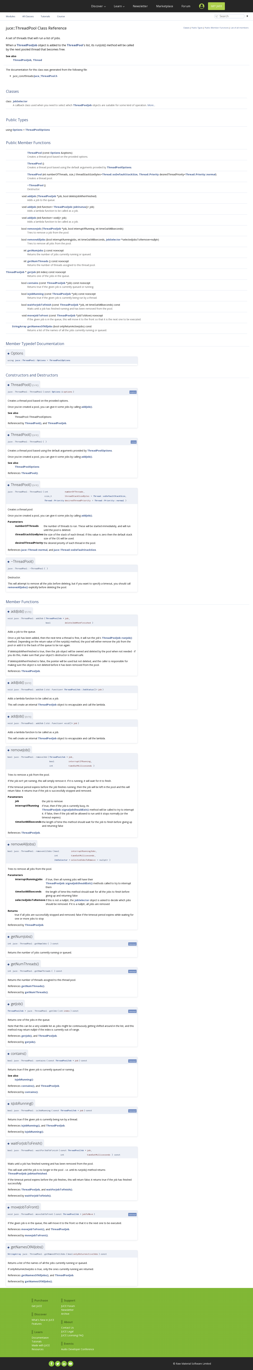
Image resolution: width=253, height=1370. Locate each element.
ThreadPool (75, 45)
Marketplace (164, 6)
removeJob (34, 228)
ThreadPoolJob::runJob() (117, 637)
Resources (38, 1349)
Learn (118, 6)
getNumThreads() (32, 986)
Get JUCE (216, 6)
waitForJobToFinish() (59, 1189)
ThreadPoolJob (27, 45)
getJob (31, 272)
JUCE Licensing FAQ (72, 1335)
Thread (37, 60)
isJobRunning (35, 294)
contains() (27, 1085)
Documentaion (40, 1337)
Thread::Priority (149, 174)
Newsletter (140, 6)
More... (151, 105)
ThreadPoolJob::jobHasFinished (27, 1173)
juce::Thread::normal (34, 549)
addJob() (86, 406)
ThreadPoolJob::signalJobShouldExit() (65, 809)
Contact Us (67, 1327)
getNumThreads (37, 261)
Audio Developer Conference (77, 1349)
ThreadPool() (33, 423)
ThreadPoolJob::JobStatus (69, 207)
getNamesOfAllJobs (40, 326)
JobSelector (20, 101)
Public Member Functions (217, 28)
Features (37, 1323)
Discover (97, 6)
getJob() (26, 1035)
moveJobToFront (37, 315)
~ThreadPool (35, 185)
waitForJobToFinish (39, 304)
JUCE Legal (67, 1331)
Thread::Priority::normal (200, 174)
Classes (186, 28)
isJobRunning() (24, 1079)
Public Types (197, 28)
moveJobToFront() (32, 1229)
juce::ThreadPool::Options (30, 360)
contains (32, 283)
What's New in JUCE (43, 1320)
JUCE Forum (68, 1306)
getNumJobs (35, 250)
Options (17, 129)
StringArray (19, 326)
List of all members (239, 28)
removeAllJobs (36, 239)
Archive (65, 1313)
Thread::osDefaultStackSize (120, 174)
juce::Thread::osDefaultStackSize (75, 549)
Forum (185, 6)
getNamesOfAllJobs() (34, 1275)
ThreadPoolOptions (37, 129)
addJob (31, 196)
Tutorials (37, 1341)
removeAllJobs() (18, 587)
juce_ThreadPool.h (45, 76)
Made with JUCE (41, 1345)
